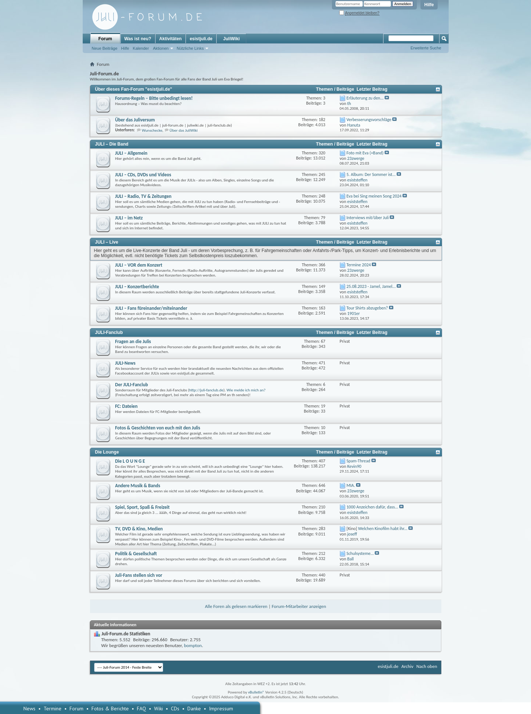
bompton (193, 645)
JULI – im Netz (129, 218)
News (29, 708)
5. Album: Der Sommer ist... (371, 174)
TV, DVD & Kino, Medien (139, 528)
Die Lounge (107, 452)
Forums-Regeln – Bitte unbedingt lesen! (154, 98)
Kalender (141, 48)
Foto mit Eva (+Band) (365, 152)
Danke (194, 708)
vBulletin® (256, 692)
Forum (105, 38)
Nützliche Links (190, 48)
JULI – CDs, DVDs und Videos (143, 174)
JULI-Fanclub (109, 332)
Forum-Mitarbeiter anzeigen (299, 606)
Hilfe (429, 4)
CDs (175, 708)
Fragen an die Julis (133, 341)
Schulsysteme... (360, 553)
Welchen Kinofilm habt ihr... (382, 528)
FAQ (141, 708)
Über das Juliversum (135, 120)
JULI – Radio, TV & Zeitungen (143, 196)
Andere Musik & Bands (137, 485)
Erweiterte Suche (426, 48)
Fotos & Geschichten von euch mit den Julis (157, 428)
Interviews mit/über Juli (368, 217)
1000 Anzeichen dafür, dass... (372, 507)
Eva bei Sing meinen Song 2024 (374, 196)
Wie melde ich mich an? (246, 390)
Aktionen (161, 48)
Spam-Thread (358, 460)
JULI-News (125, 363)
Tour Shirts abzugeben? (367, 308)
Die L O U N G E (130, 461)
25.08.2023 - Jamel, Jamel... (371, 286)
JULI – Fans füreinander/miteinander (151, 308)
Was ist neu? (138, 38)
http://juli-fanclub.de (206, 390)
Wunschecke (152, 130)
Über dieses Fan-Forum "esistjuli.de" (133, 89)
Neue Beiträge (104, 48)
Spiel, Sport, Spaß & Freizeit (142, 507)
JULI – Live (106, 242)
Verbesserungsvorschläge (369, 119)
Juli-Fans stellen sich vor (138, 575)
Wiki (158, 708)
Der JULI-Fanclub (131, 384)
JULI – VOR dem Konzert (138, 265)
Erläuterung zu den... (365, 98)
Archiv (407, 666)
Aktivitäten (170, 38)
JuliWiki (231, 38)
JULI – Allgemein (131, 153)
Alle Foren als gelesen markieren (236, 606)
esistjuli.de (201, 38)
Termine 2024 (359, 264)
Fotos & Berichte (110, 708)
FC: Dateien (126, 406)
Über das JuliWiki (183, 130)
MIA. (351, 485)
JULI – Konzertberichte (137, 286)
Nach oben (426, 666)
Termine (52, 708)
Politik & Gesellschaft (136, 553)
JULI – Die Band (111, 144)
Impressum (221, 708)
